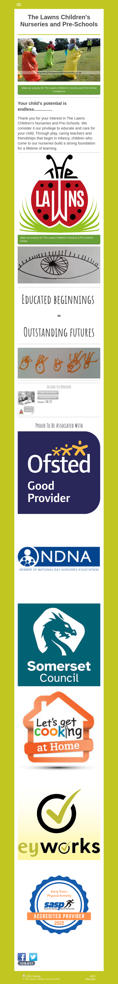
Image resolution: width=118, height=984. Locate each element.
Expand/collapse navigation (59, 4)
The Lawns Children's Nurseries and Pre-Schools (59, 21)
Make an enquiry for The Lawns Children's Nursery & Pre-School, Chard (56, 239)
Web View (90, 979)
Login (92, 976)
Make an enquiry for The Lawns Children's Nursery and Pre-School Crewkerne (59, 89)
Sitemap (37, 976)
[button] (48, 392)
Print (27, 976)
